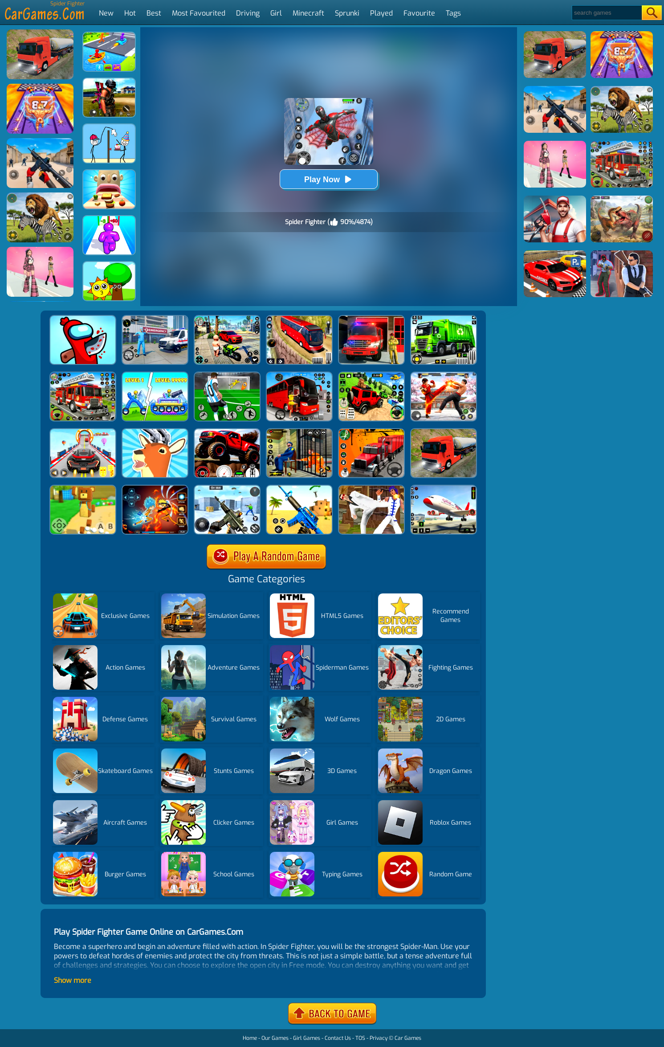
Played (381, 13)
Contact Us (338, 1038)
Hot (130, 13)
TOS (360, 1038)
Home (250, 1038)
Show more (72, 980)
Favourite (419, 13)
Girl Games (306, 1038)
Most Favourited (198, 13)
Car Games (408, 1038)
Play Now (328, 179)
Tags (453, 13)
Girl (276, 13)
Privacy (378, 1038)
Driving (248, 13)
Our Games (275, 1038)
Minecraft (308, 13)
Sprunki (347, 13)
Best (154, 13)
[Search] (606, 12)
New (106, 13)
